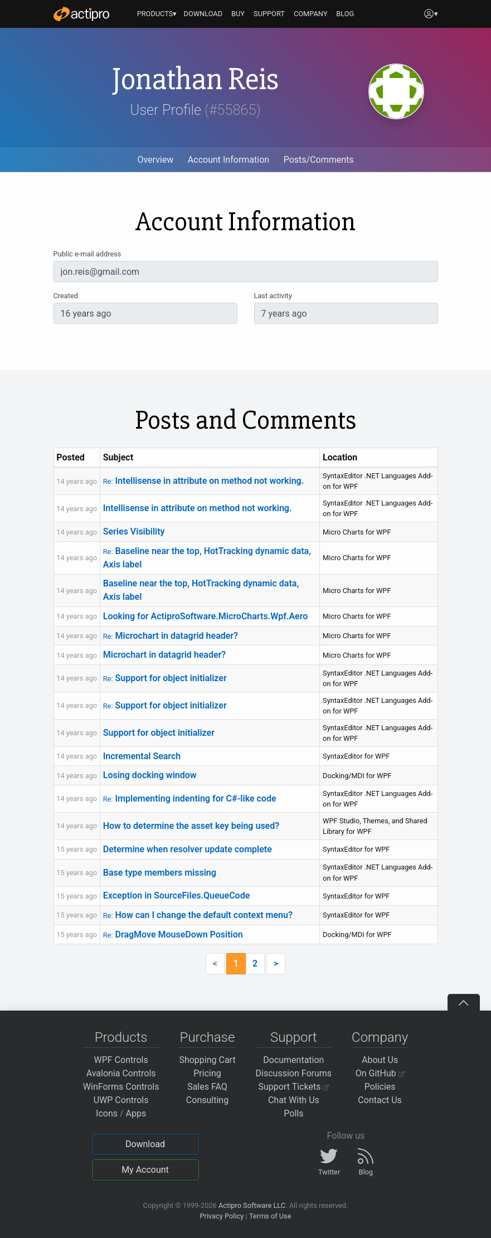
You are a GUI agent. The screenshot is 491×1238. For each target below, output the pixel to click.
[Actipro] (81, 14)
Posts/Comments (319, 159)
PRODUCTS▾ (157, 13)
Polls (293, 1113)
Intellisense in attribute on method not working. (203, 480)
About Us (380, 1060)
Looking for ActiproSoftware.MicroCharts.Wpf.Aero (205, 616)
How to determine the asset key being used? (191, 826)
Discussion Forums (294, 1073)
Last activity (273, 296)
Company (380, 1037)
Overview (155, 159)
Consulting (207, 1100)
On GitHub (380, 1073)
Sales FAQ (207, 1086)
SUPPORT (269, 13)
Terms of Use (270, 1216)
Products (121, 1037)
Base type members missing (159, 872)
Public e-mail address (87, 254)
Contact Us (380, 1100)
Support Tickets (294, 1086)
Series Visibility (134, 531)
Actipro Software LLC (251, 1205)
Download (145, 1144)
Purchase (207, 1037)
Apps (136, 1113)
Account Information (228, 159)
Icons (107, 1113)
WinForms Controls (121, 1086)
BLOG (345, 13)
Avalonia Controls (121, 1073)
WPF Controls (121, 1060)
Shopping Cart (207, 1060)
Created (66, 296)
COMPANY (311, 13)
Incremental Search (142, 756)
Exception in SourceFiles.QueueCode (176, 895)
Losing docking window (150, 775)
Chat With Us (293, 1100)
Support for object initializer (165, 678)
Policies (380, 1086)
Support (293, 1037)
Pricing (207, 1073)
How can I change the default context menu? (198, 915)
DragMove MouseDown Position (173, 934)
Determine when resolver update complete (187, 849)
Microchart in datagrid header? (170, 635)
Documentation (293, 1060)
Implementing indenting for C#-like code (189, 798)
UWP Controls (121, 1100)
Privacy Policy (222, 1216)
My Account (145, 1169)
